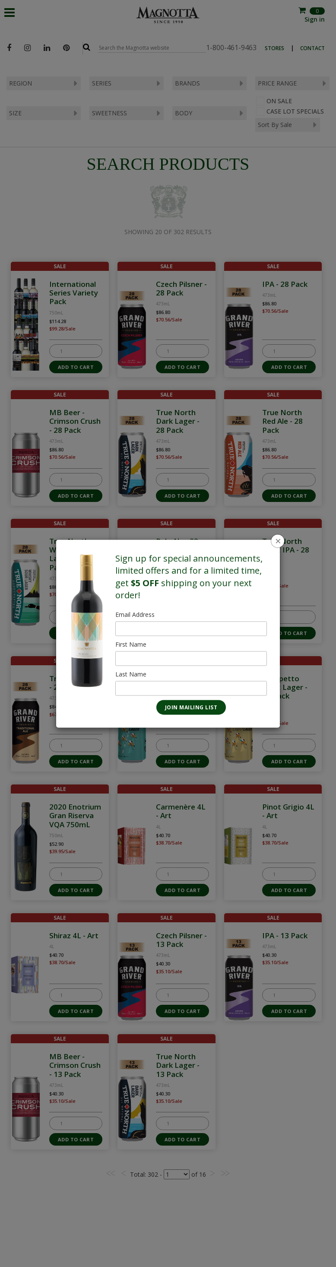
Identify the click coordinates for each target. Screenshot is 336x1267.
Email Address (135, 614)
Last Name (130, 674)
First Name (130, 644)
